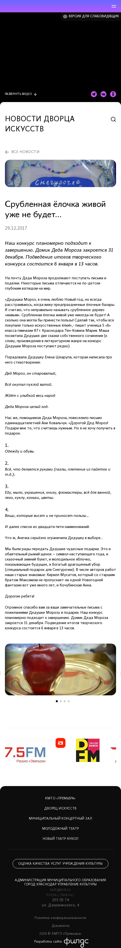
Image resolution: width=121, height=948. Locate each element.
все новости (25, 152)
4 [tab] (69, 701)
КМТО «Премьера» (60, 798)
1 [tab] (57, 701)
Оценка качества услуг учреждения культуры (60, 864)
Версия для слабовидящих (94, 16)
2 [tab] (61, 701)
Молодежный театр (60, 829)
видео (18, 94)
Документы (61, 926)
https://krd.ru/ (60, 895)
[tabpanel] (60, 669)
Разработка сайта (48, 942)
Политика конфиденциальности (60, 918)
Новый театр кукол (60, 839)
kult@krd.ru (60, 890)
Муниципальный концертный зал (60, 819)
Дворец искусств (60, 808)
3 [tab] (65, 701)
